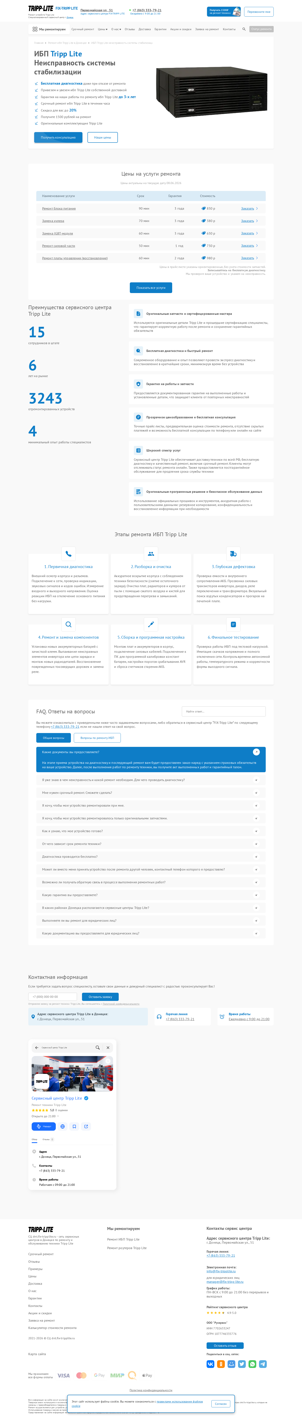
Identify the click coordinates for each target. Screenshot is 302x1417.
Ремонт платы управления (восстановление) (75, 258)
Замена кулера (53, 221)
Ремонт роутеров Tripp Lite (127, 1248)
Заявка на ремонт (207, 29)
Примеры (35, 1269)
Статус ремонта (261, 29)
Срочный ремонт (83, 29)
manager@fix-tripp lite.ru (225, 1281)
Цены (102, 29)
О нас (116, 29)
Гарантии (161, 29)
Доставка (145, 29)
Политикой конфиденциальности (121, 1003)
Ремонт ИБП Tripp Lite (123, 1239)
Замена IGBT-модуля (57, 233)
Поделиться (210, 1364)
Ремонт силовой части (58, 246)
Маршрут (43, 1126)
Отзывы (130, 29)
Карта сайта (37, 1354)
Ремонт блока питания (59, 208)
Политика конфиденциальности (151, 1390)
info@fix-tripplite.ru (221, 1271)
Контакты (229, 29)
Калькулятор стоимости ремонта (52, 1328)
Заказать (250, 208)
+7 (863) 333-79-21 (147, 10)
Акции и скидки (180, 29)
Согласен (221, 1404)
